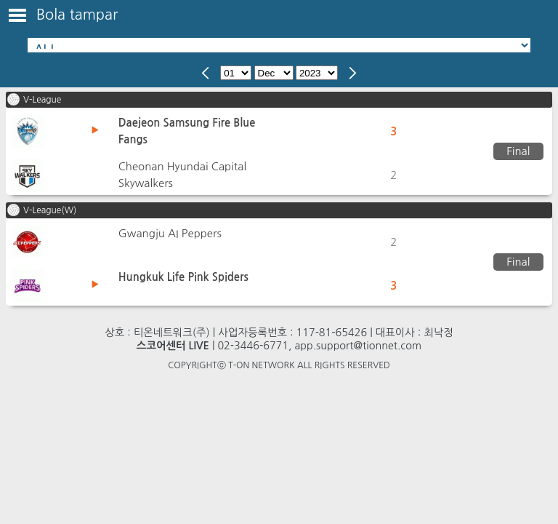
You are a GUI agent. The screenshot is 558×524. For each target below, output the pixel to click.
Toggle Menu (17, 15)
